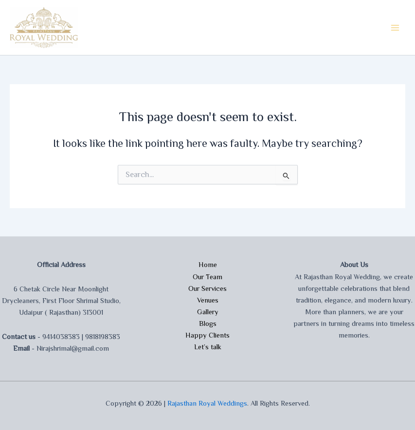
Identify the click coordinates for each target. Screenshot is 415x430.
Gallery (207, 312)
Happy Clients (207, 335)
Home (207, 265)
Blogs (208, 323)
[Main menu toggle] (395, 28)
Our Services (207, 288)
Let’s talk (207, 347)
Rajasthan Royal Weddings (207, 403)
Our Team (207, 277)
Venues (207, 300)
